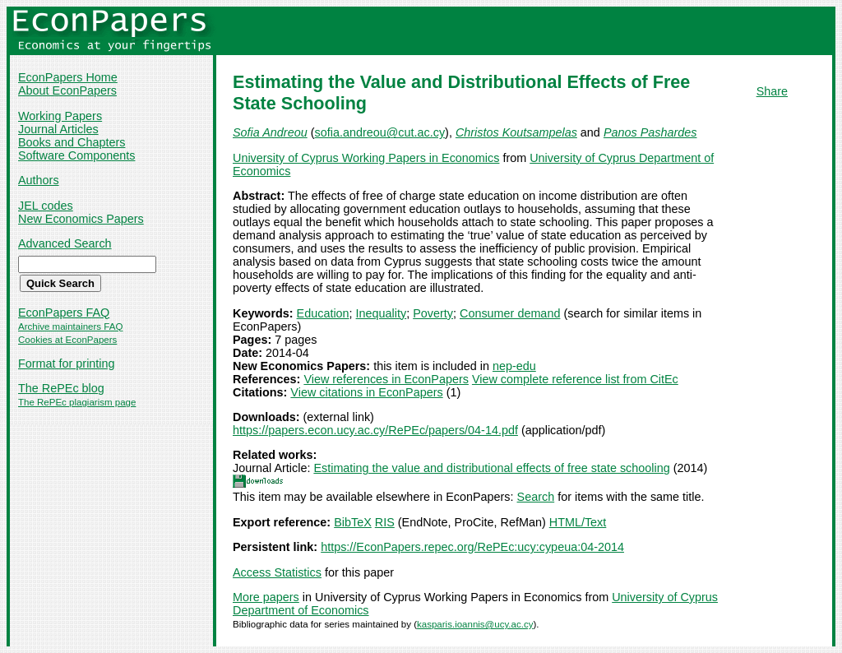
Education (323, 313)
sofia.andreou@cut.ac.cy (379, 132)
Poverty (433, 313)
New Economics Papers (81, 218)
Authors (38, 180)
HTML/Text (578, 522)
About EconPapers (67, 90)
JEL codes (45, 205)
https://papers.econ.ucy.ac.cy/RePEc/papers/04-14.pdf (375, 430)
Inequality (381, 313)
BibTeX (353, 522)
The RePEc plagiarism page (77, 402)
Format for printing (66, 363)
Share (772, 91)
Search (536, 496)
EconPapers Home (68, 77)
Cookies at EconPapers (67, 340)
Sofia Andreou (270, 132)
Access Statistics (277, 572)
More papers (266, 597)
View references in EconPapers (386, 379)
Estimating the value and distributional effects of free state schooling (491, 468)
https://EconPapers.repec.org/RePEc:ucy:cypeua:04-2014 (472, 546)
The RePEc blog (61, 388)
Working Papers (60, 116)
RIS (385, 522)
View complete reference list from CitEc (575, 379)
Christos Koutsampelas (516, 132)
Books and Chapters (71, 142)
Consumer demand (510, 313)
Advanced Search (65, 243)
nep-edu (514, 366)
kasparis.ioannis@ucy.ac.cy (475, 624)
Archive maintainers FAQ (70, 326)
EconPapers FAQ (63, 312)
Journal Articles (58, 129)
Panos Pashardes (650, 132)
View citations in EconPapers (366, 392)
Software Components (76, 155)
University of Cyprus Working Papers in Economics (366, 157)
